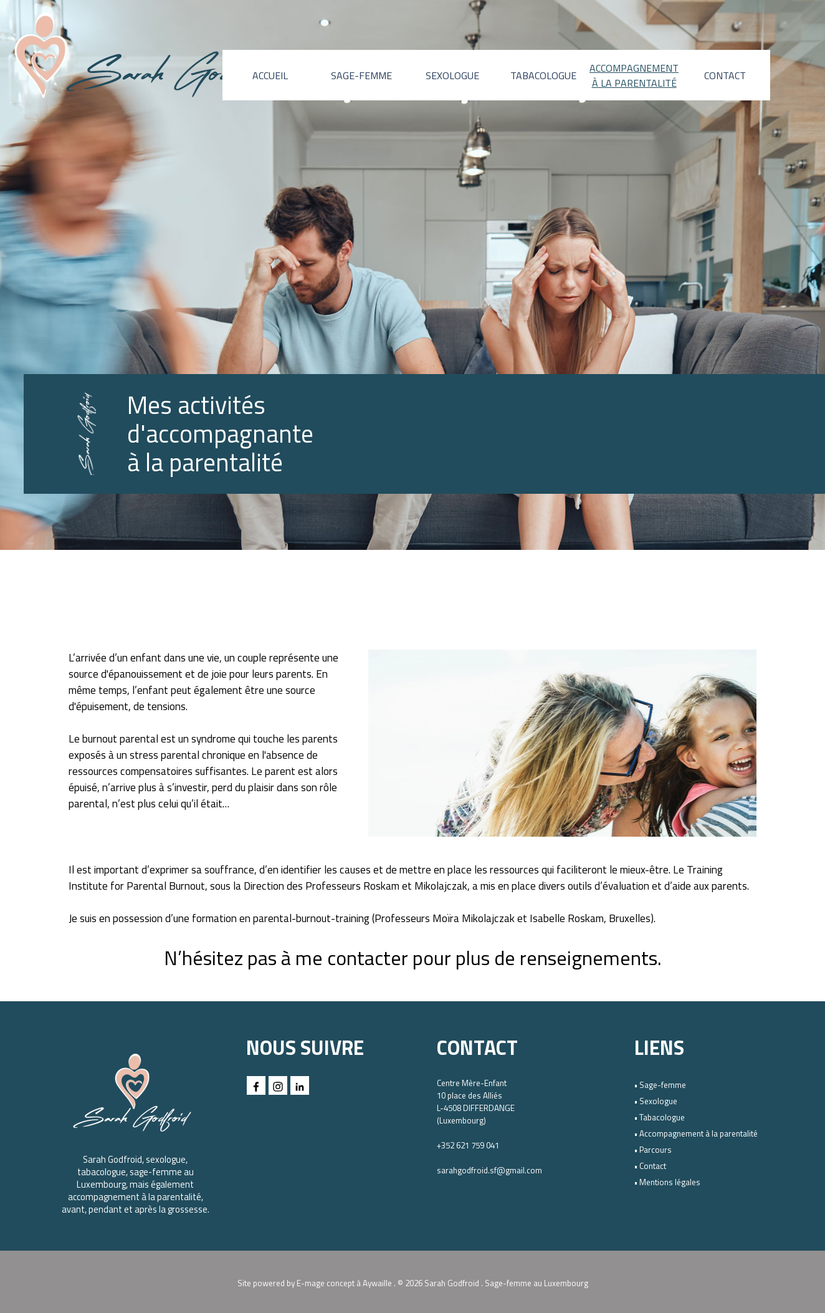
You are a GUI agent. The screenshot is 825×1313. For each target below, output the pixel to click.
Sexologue (658, 1101)
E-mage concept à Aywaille (344, 1283)
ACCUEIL (270, 75)
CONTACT (725, 75)
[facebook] (256, 1085)
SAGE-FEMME (361, 75)
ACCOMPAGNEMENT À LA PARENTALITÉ (634, 75)
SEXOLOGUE (452, 75)
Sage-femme (662, 1085)
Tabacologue (662, 1117)
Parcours (655, 1149)
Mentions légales (669, 1182)
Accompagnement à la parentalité (698, 1133)
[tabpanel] (238, 434)
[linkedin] (299, 1085)
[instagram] (278, 1085)
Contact (652, 1166)
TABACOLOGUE (543, 75)
